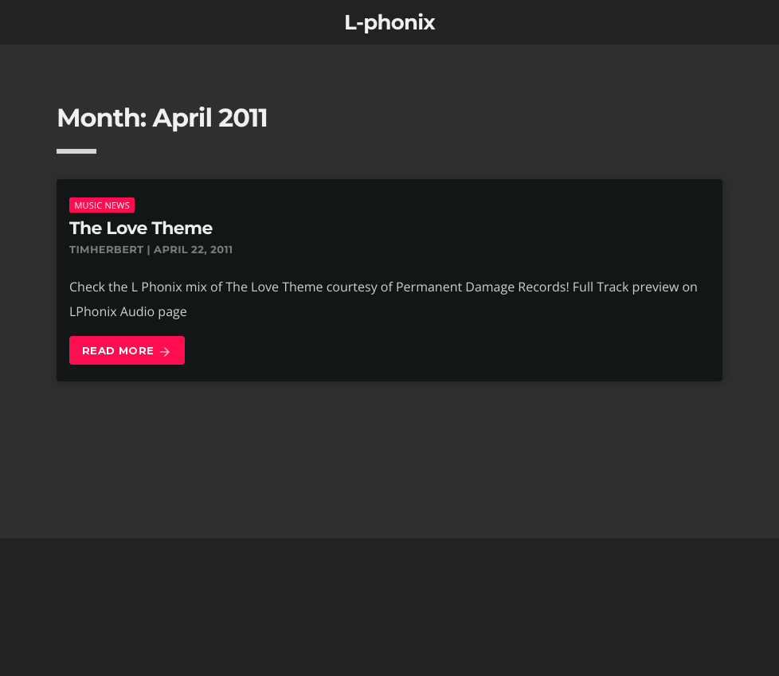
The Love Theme (141, 228)
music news (102, 205)
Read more (127, 351)
